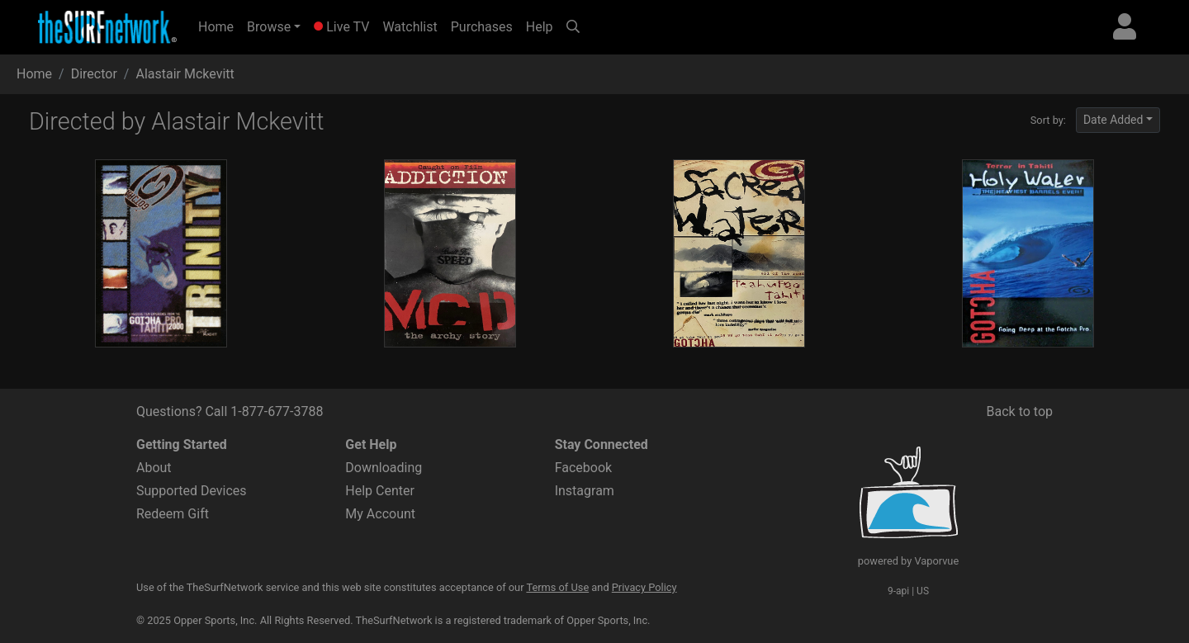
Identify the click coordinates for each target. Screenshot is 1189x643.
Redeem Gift (172, 514)
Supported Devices (191, 491)
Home (219, 26)
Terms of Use (557, 587)
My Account (380, 514)
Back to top (1020, 411)
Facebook (583, 467)
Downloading (383, 467)
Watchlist (409, 27)
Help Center (379, 491)
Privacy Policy (644, 587)
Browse (269, 27)
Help (539, 27)
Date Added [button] (1113, 119)
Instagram (584, 491)
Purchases (482, 27)
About (154, 467)
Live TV (341, 27)
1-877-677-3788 (276, 411)
